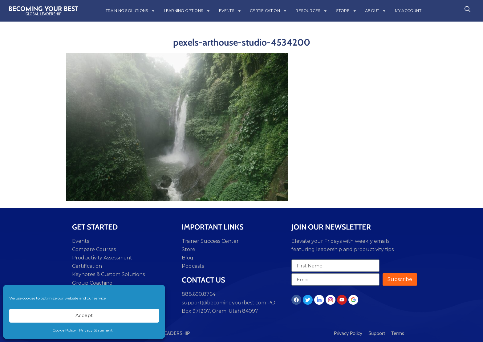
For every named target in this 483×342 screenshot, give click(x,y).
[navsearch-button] (467, 11)
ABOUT (375, 11)
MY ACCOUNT (408, 10)
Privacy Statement (96, 330)
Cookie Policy (64, 330)
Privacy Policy (348, 333)
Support (376, 333)
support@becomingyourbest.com (224, 303)
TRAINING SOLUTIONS (130, 11)
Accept (84, 315)
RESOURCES (311, 11)
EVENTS (230, 11)
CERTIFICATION (268, 11)
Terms (397, 333)
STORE (346, 11)
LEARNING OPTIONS (187, 11)
